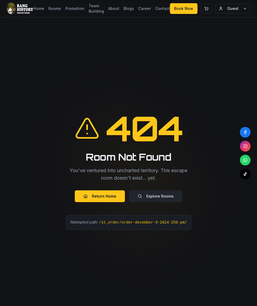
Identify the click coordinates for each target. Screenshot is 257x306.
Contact (162, 8)
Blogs (129, 8)
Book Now (183, 8)
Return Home (99, 196)
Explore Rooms (156, 196)
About (113, 8)
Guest (233, 8)
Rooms (55, 8)
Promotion (74, 8)
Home (38, 8)
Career (144, 8)
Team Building (96, 8)
